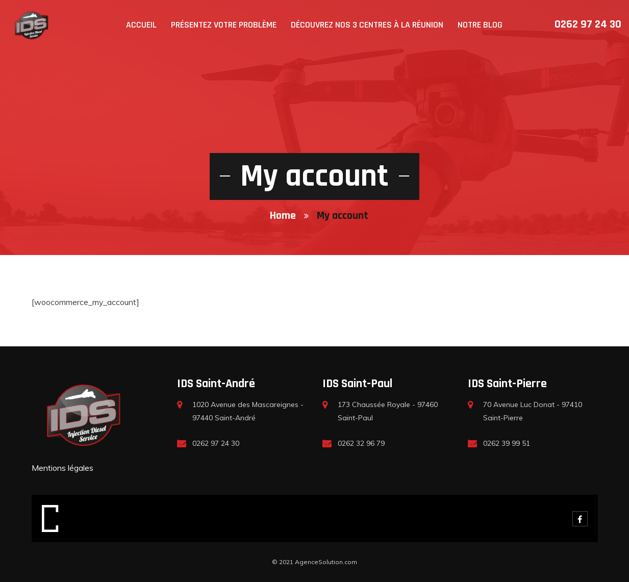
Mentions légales (62, 468)
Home (283, 216)
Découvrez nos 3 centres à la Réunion (367, 25)
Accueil (141, 25)
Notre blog (480, 25)
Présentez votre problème (223, 25)
